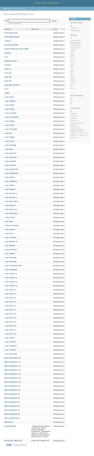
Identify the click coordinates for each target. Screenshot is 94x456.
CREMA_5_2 (74, 137)
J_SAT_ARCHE (9, 109)
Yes (72, 101)
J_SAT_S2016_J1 (10, 310)
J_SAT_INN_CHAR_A (11, 201)
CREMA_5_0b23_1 (76, 128)
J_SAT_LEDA (8, 233)
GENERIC (73, 50)
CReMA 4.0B (74, 121)
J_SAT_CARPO (9, 125)
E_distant (7, 53)
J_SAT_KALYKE (9, 229)
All (71, 25)
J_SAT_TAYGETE (10, 342)
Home (5, 9)
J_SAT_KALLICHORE (11, 225)
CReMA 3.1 (74, 116)
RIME (72, 64)
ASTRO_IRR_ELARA (11, 33)
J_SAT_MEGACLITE (11, 241)
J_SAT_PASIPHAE (10, 257)
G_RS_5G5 (8, 81)
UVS (72, 60)
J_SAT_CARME (9, 121)
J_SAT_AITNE (9, 97)
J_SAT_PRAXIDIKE (10, 270)
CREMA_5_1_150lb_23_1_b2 (79, 135)
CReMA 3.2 (74, 118)
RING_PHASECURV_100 (12, 358)
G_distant (7, 65)
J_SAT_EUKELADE (10, 157)
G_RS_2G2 (8, 73)
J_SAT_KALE (8, 221)
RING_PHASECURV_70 (12, 410)
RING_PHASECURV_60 (12, 406)
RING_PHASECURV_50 (12, 402)
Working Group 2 (76, 43)
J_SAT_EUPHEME (10, 161)
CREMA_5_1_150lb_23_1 (78, 130)
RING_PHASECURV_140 (12, 374)
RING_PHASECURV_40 (12, 398)
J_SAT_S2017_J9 (10, 334)
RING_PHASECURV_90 (12, 418)
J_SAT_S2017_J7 (10, 330)
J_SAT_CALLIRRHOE (11, 117)
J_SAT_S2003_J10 (10, 274)
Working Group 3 (76, 45)
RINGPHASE (8, 422)
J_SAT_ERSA (8, 149)
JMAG (72, 69)
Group (55, 29)
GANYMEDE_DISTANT (12, 85)
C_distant (7, 41)
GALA (72, 76)
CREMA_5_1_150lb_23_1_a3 (79, 133)
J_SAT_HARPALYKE (11, 169)
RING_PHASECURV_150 (12, 378)
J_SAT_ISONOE (9, 217)
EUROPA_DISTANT (10, 61)
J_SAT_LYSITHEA (10, 237)
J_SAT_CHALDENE (10, 129)
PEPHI (72, 88)
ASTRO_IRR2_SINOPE (11, 37)
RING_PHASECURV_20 (12, 390)
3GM (72, 74)
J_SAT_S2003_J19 (10, 286)
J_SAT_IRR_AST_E (10, 209)
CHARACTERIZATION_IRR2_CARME (16, 49)
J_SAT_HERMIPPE (10, 181)
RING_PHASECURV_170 (12, 386)
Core (10, 9)
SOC (72, 86)
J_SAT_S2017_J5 (10, 322)
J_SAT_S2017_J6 (10, 326)
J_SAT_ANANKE (9, 101)
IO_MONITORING (10, 426)
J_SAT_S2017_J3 (10, 318)
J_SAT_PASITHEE (10, 261)
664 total (17, 23)
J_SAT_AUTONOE (10, 113)
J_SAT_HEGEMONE (11, 173)
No (71, 103)
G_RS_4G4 (8, 77)
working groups (75, 30)
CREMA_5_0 (74, 125)
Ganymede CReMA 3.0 (77, 123)
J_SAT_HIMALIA (9, 189)
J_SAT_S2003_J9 (10, 294)
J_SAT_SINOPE (9, 338)
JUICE (72, 83)
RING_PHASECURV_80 (12, 414)
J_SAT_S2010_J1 (10, 298)
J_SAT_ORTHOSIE (10, 249)
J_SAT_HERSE (9, 185)
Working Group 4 (76, 48)
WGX (72, 52)
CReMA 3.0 (74, 113)
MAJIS (73, 57)
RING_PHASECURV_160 (12, 382)
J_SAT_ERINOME (10, 145)
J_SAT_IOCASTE (10, 205)
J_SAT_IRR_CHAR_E (11, 213)
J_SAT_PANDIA (9, 253)
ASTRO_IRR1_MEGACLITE (13, 440)
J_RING (6, 93)
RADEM (73, 79)
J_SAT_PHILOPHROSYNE (13, 266)
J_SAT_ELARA (9, 141)
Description (35, 29)
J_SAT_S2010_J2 (10, 302)
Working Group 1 (76, 40)
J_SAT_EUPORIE (10, 165)
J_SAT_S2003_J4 (10, 290)
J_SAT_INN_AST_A (10, 193)
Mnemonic (7, 29)
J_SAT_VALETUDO (10, 354)
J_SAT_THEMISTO (10, 346)
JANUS (73, 55)
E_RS (6, 57)
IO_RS (6, 89)
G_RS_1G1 (8, 69)
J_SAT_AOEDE (9, 105)
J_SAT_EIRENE (9, 137)
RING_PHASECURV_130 (12, 370)
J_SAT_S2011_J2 (10, 306)
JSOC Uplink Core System (47, 3)
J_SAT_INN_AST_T (10, 197)
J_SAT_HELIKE (9, 177)
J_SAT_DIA (8, 133)
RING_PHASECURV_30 (12, 394)
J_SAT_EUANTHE (10, 153)
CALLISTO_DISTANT (11, 45)
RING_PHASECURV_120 (12, 366)
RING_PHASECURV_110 (12, 362)
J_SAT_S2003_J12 (10, 278)
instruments (74, 28)
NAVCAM (73, 81)
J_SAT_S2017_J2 (10, 314)
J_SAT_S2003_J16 (10, 282)
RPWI (72, 71)
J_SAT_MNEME (9, 245)
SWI (72, 67)
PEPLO (73, 62)
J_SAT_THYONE (9, 350)
